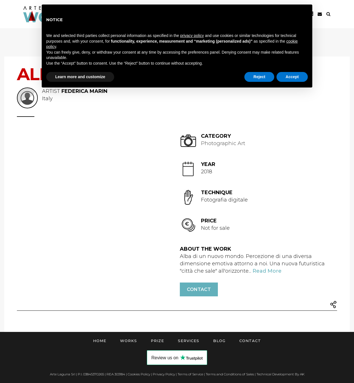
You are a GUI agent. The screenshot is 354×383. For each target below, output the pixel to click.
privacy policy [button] (192, 35)
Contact (199, 289)
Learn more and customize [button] (80, 77)
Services (188, 340)
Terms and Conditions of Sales (230, 374)
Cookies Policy (139, 374)
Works (128, 340)
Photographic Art (223, 143)
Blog (219, 340)
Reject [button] (259, 77)
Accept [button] (292, 77)
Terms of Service (190, 374)
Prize (157, 340)
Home (99, 340)
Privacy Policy (164, 374)
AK (302, 374)
